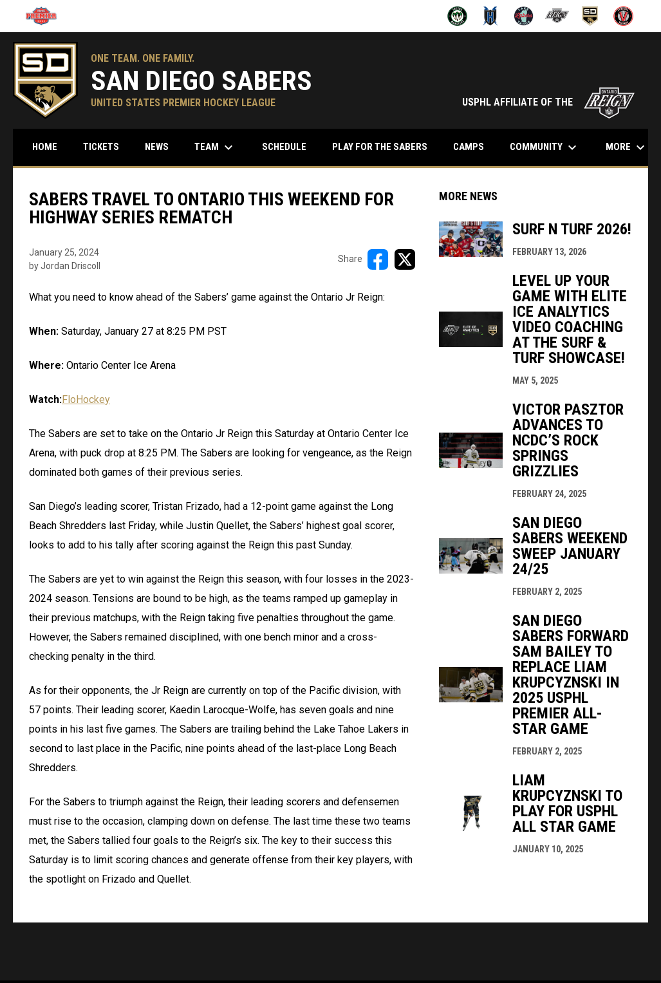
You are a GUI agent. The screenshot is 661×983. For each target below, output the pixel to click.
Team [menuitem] (215, 147)
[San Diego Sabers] (590, 16)
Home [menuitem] (44, 147)
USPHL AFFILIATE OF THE (548, 102)
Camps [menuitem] (468, 147)
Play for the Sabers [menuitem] (379, 147)
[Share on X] (405, 259)
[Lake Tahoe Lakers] (523, 16)
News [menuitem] (157, 147)
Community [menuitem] (545, 147)
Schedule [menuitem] (289, 146)
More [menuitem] (627, 147)
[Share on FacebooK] (378, 259)
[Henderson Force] (491, 16)
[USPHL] (46, 16)
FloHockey (86, 399)
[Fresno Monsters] (457, 16)
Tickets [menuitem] (101, 147)
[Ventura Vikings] (623, 16)
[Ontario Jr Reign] (557, 16)
